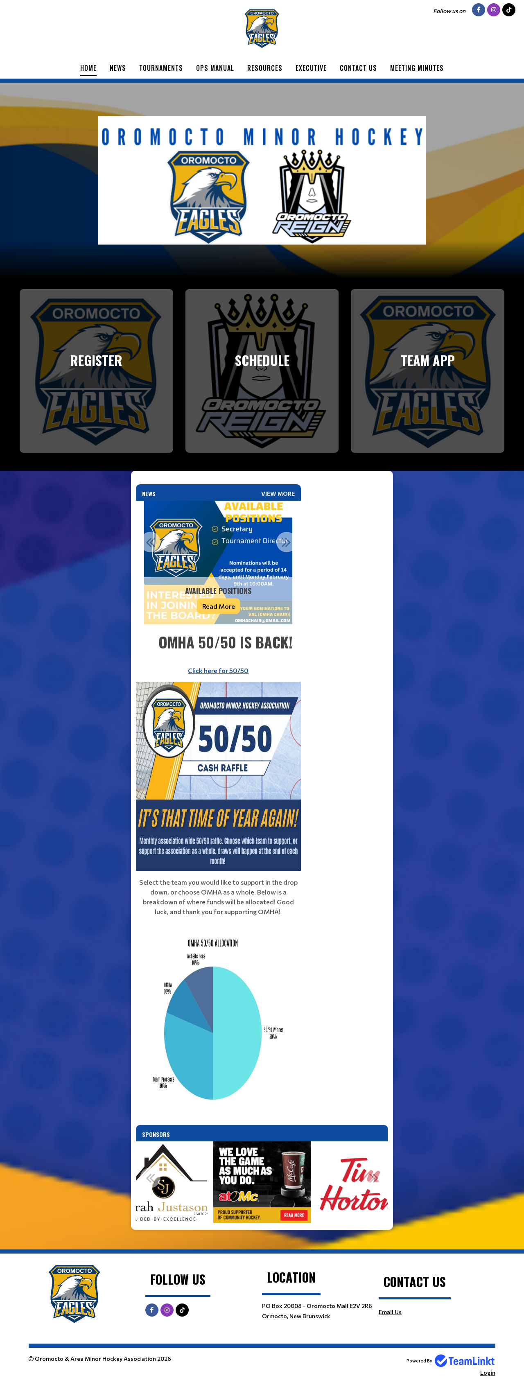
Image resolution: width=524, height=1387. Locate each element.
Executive (311, 68)
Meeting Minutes (417, 68)
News (118, 68)
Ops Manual (215, 68)
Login (487, 1372)
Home (88, 68)
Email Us (390, 1311)
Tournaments (161, 68)
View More (278, 493)
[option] (218, 562)
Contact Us (358, 68)
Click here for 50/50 (218, 670)
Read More (218, 606)
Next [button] (286, 542)
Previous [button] (150, 542)
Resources (264, 68)
